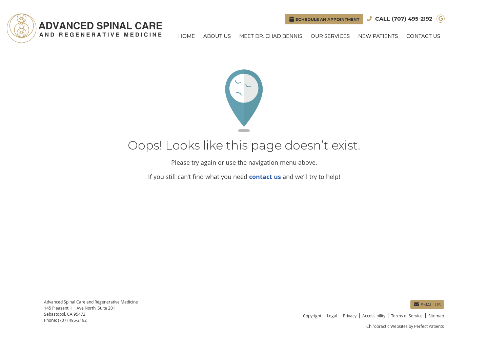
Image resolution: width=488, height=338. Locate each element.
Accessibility (373, 315)
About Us (217, 36)
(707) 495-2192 (412, 19)
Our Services (330, 36)
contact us (265, 177)
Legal (332, 315)
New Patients (378, 36)
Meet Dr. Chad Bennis (270, 36)
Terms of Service (407, 315)
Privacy (350, 315)
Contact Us (423, 36)
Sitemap (436, 315)
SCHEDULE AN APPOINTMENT (324, 19)
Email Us (427, 304)
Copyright (312, 315)
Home (186, 36)
